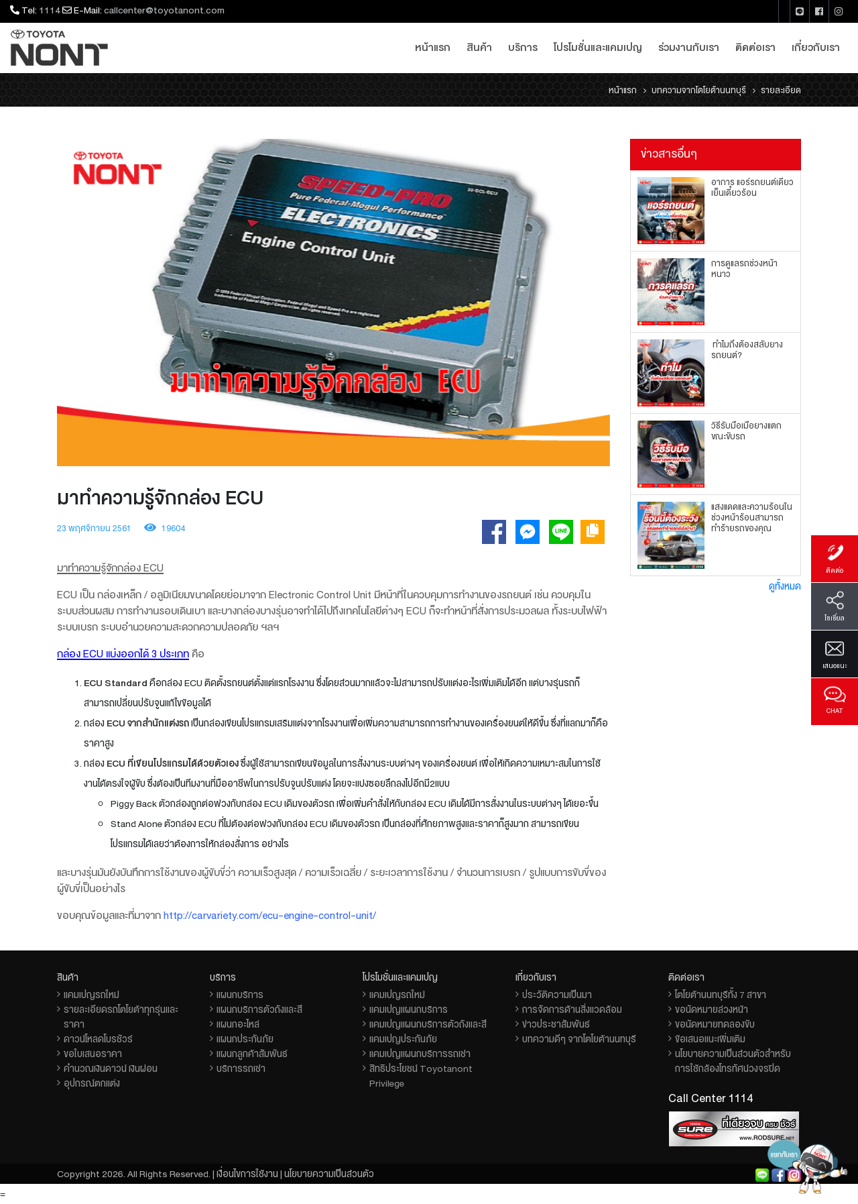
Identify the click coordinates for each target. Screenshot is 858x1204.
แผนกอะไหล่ (238, 1024)
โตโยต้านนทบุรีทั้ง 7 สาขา (720, 995)
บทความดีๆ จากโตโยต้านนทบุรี (579, 1039)
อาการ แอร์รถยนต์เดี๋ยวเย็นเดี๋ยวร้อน (752, 188)
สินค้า (479, 47)
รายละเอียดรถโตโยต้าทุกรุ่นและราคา (121, 1016)
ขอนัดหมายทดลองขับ (715, 1024)
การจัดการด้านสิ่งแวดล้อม (572, 1009)
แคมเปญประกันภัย (403, 1039)
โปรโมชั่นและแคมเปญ (598, 47)
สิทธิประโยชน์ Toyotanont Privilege (421, 1075)
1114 (49, 10)
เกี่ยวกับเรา (816, 47)
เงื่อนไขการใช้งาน (247, 1174)
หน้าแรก (432, 47)
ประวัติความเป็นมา (557, 995)
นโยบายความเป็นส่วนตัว (329, 1174)
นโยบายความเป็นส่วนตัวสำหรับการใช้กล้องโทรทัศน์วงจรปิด (733, 1061)
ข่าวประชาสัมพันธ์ (556, 1024)
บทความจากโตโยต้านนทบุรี (699, 90)
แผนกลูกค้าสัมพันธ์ (252, 1054)
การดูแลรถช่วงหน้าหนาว (744, 269)
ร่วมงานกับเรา (688, 47)
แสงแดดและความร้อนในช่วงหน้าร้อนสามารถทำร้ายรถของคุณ (751, 518)
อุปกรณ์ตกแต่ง (92, 1083)
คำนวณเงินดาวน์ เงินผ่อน (111, 1068)
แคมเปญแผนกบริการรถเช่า (420, 1054)
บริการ (523, 47)
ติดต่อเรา (755, 47)
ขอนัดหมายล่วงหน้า (711, 1009)
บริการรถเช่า (241, 1068)
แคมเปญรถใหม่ (91, 995)
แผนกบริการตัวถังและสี (259, 1009)
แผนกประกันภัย (245, 1039)
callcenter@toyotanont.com (164, 10)
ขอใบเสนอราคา (93, 1054)
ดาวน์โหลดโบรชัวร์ (98, 1039)
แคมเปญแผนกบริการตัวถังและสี (428, 1024)
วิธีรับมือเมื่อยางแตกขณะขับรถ (746, 431)
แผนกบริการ (240, 995)
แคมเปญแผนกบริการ (408, 1009)
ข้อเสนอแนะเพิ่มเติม (710, 1039)
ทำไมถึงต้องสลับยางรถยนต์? (747, 350)
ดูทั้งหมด (785, 586)
